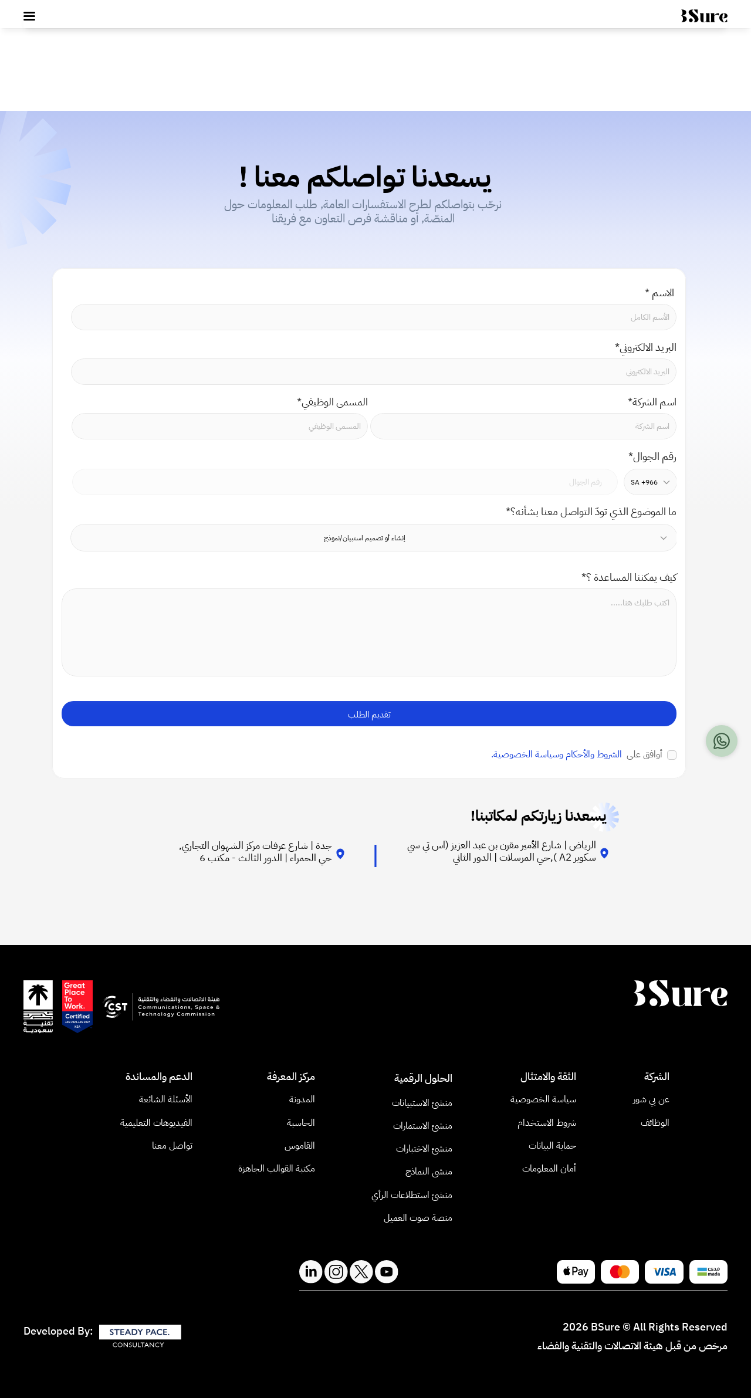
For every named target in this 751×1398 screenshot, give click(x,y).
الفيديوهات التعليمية (155, 1123)
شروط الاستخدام (546, 1123)
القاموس (300, 1146)
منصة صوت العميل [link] (418, 1218)
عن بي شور (651, 1099)
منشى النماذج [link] (428, 1172)
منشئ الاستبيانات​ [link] (422, 1103)
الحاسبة (300, 1123)
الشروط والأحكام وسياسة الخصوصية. (556, 754)
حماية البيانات (552, 1146)
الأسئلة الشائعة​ (165, 1099)
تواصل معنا (172, 1146)
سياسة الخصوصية (543, 1099)
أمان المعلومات (549, 1169)
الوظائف (655, 1123)
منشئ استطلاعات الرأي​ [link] (411, 1195)
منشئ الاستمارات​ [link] (422, 1126)
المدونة (302, 1099)
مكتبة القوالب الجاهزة (276, 1169)
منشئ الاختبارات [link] (424, 1149)
